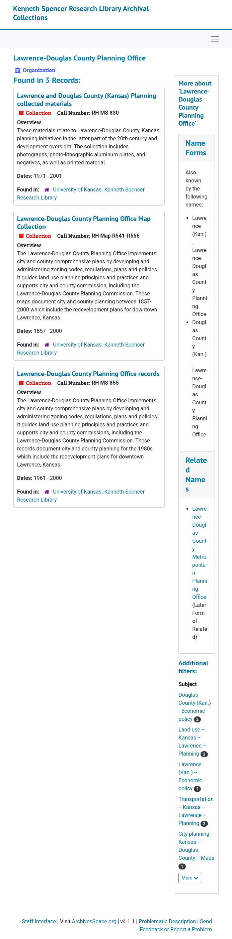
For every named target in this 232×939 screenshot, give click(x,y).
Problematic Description (167, 921)
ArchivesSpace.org (94, 921)
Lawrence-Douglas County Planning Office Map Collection (84, 222)
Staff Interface (39, 921)
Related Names (196, 474)
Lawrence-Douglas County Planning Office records (88, 373)
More (189, 878)
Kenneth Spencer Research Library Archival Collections (81, 13)
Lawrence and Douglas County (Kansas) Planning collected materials (86, 99)
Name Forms (195, 148)
